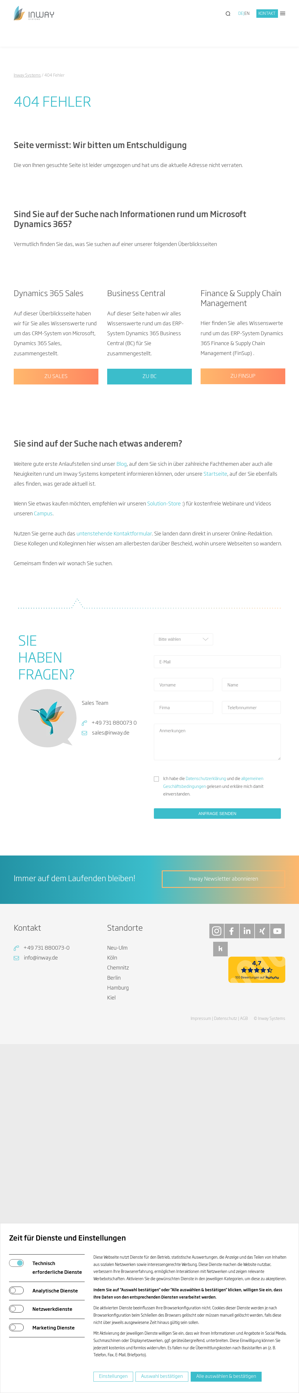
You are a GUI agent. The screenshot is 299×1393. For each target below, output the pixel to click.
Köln (112, 1168)
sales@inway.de (110, 943)
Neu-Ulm (117, 1158)
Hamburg (118, 1198)
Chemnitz (118, 1178)
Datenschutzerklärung (206, 989)
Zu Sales (55, 586)
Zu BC (149, 587)
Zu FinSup (242, 586)
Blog (122, 674)
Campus (43, 724)
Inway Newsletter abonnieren (223, 1089)
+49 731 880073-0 (46, 1158)
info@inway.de (41, 1168)
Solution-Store (164, 714)
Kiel (111, 1208)
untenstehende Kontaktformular (114, 744)
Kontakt (267, 14)
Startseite (215, 684)
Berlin (114, 1188)
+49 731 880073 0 (114, 933)
